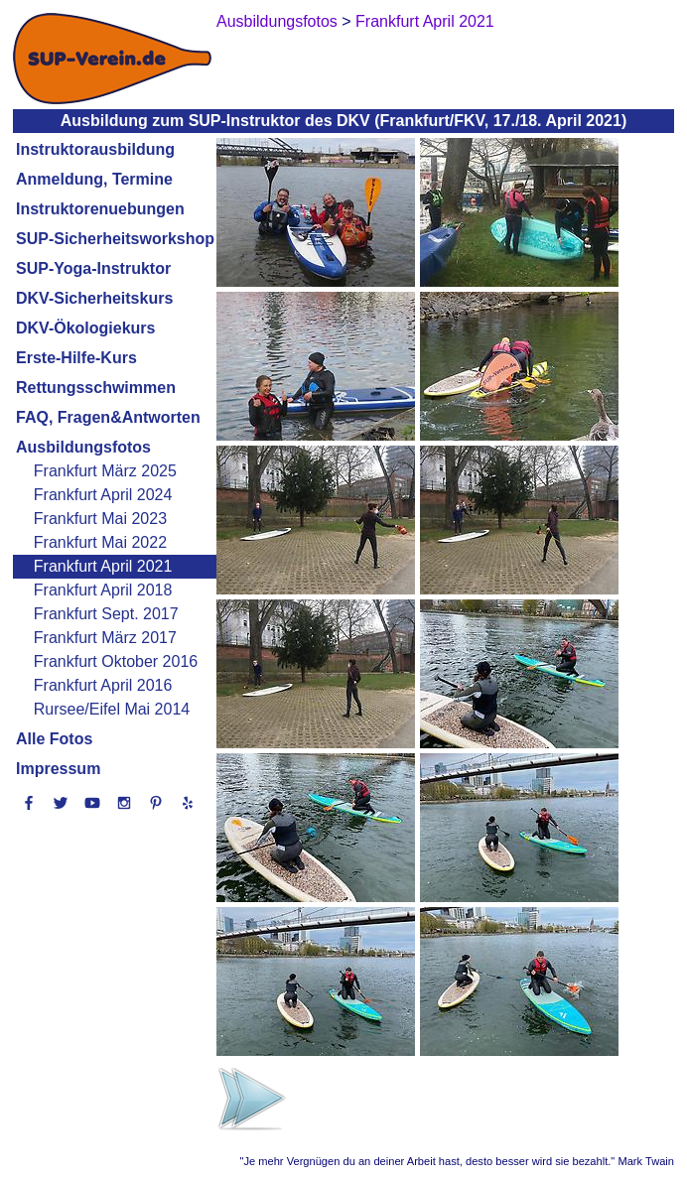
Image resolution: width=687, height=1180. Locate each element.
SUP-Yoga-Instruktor (93, 268)
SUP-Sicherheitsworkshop (115, 238)
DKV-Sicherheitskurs (94, 298)
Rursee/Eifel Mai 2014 (112, 709)
